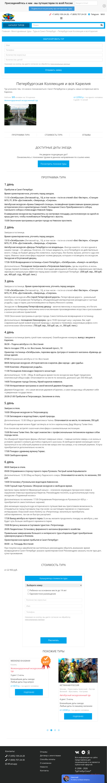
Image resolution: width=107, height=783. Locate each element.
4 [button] (59, 730)
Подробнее (29, 692)
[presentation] (54, 628)
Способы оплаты (47, 759)
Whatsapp (11, 764)
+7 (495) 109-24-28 (15, 756)
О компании (45, 763)
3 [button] (55, 730)
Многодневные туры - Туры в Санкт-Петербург (33, 31)
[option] (20, 114)
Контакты (44, 770)
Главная (6, 31)
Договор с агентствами (50, 755)
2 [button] (51, 730)
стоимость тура (53, 134)
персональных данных (60, 64)
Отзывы (86, 134)
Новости (44, 767)
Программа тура (21, 134)
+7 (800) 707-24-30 (15, 760)
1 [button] (48, 730)
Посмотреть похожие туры (53, 163)
